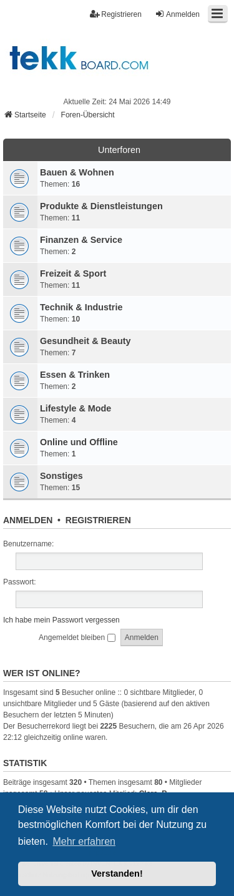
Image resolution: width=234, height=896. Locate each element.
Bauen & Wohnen (77, 172)
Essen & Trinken (75, 375)
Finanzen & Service (81, 240)
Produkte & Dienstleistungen (101, 206)
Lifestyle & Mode (75, 408)
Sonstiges (61, 476)
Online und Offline (79, 442)
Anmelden (27, 520)
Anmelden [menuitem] (177, 14)
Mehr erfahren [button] (83, 841)
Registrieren (98, 520)
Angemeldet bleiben (77, 637)
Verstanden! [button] (116, 874)
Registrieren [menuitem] (116, 14)
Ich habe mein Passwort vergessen (61, 620)
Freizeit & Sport (73, 273)
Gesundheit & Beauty (85, 341)
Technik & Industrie (81, 307)
